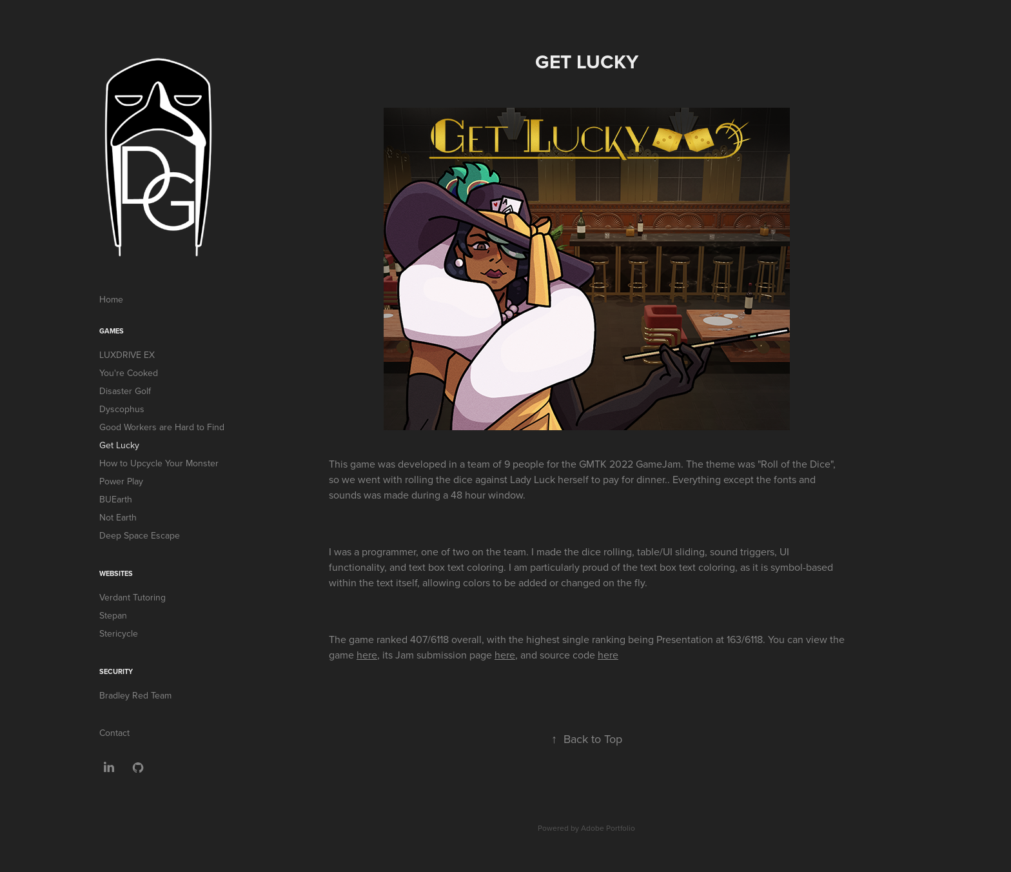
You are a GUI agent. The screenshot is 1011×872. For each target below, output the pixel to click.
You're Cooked (128, 372)
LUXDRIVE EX (127, 354)
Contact (114, 732)
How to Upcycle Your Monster (159, 463)
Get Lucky (119, 445)
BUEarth (115, 499)
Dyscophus (121, 408)
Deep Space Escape (139, 535)
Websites (116, 573)
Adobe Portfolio (608, 827)
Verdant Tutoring (132, 597)
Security (116, 671)
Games (111, 331)
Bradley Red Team (135, 695)
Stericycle (118, 633)
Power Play (121, 481)
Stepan (113, 615)
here (367, 655)
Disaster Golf (125, 390)
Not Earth (118, 517)
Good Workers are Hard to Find (161, 427)
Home (111, 299)
